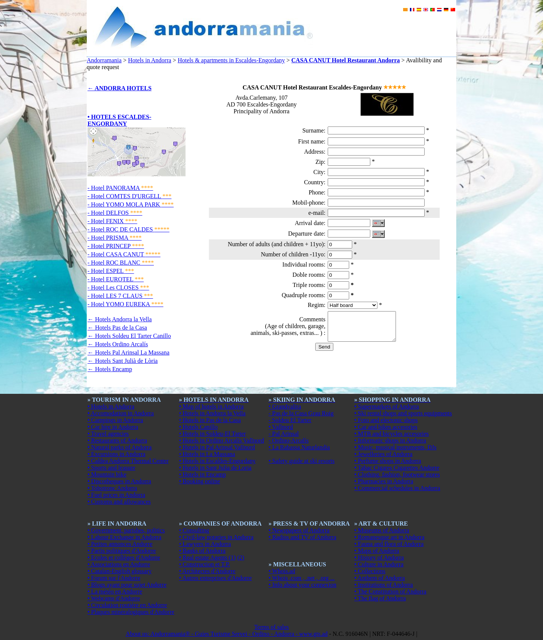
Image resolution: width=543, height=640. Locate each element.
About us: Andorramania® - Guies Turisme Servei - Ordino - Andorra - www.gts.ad (227, 634)
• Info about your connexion (302, 584)
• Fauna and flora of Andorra (389, 544)
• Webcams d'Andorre (113, 598)
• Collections (369, 571)
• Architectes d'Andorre (207, 571)
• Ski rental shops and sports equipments (403, 413)
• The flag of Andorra (380, 598)
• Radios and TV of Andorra (302, 537)
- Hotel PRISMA (114, 237)
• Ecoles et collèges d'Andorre (123, 557)
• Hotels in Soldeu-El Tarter (212, 433)
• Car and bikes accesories (385, 427)
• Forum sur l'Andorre (113, 578)
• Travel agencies (108, 433)
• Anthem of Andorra (379, 578)
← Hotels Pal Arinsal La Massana (128, 352)
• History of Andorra (379, 557)
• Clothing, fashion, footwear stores (397, 474)
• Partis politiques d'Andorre (121, 550)
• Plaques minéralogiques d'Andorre (130, 612)
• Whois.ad (281, 571)
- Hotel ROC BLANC (120, 262)
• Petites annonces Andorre (119, 544)
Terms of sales (271, 627)
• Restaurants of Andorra (117, 440)
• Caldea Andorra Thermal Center (128, 461)
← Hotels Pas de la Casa (117, 327)
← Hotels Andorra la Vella (119, 319)
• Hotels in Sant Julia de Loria (215, 467)
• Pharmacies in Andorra (383, 481)
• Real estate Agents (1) (207, 557)
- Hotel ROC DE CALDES (128, 229)
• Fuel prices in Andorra (116, 495)
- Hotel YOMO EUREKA (125, 304)
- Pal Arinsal (283, 433)
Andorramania (104, 60)
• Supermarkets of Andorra (386, 406)
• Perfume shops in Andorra (387, 461)
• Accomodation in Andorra (120, 413)
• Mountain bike (106, 474)
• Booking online (199, 481)
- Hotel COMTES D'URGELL (129, 196)
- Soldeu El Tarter (289, 420)
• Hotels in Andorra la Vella (212, 413)
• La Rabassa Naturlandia (299, 447)
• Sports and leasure (111, 467)
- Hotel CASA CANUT (124, 254)
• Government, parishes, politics (126, 530)
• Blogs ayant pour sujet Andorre (127, 584)
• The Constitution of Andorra (390, 591)
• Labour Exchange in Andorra (124, 537)
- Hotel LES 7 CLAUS (120, 296)
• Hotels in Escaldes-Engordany (217, 461)
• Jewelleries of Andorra (383, 454)
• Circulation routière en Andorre (127, 605)
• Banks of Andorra (202, 550)
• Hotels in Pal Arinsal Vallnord (217, 447)
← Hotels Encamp (109, 369)
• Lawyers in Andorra (205, 544)
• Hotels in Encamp (202, 474)
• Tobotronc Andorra (112, 488)
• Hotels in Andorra (110, 406)
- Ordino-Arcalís (288, 440)
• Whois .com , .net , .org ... (301, 578)
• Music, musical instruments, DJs (395, 447)
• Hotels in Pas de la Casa (210, 420)
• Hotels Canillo (198, 427)
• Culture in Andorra (378, 564)
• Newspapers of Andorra (299, 530)
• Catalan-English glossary (119, 571)
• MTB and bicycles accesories (391, 433)
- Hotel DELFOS (114, 213)
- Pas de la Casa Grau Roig (300, 413)
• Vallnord (280, 427)
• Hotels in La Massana (207, 454)
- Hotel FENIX (112, 221)
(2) (240, 557)
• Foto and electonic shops (386, 420)
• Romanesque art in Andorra (389, 537)
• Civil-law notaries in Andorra (216, 537)
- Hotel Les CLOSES (118, 287)
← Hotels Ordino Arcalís (117, 344)
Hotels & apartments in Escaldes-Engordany (231, 60)
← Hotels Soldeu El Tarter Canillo (129, 336)
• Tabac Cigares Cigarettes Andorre (396, 467)
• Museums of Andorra (382, 530)
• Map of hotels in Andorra (211, 406)
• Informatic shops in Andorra (390, 440)
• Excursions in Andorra (116, 454)
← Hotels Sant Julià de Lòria (122, 361)
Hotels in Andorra (149, 60)
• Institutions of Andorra (383, 584)
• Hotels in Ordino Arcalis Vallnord (221, 440)
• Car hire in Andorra (112, 427)
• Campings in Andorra (115, 420)
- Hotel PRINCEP (115, 246)
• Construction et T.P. (204, 564)
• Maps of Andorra (376, 550)
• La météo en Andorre (114, 591)
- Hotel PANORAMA (120, 188)
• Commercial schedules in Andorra (397, 488)
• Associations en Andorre (118, 564)
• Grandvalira (284, 406)
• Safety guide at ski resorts (301, 461)
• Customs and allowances (119, 501)
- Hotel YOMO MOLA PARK (130, 204)
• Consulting (194, 530)
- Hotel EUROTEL (115, 279)
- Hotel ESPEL (110, 271)
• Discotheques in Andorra (119, 481)
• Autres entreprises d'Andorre (215, 578)
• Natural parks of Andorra (119, 447)
